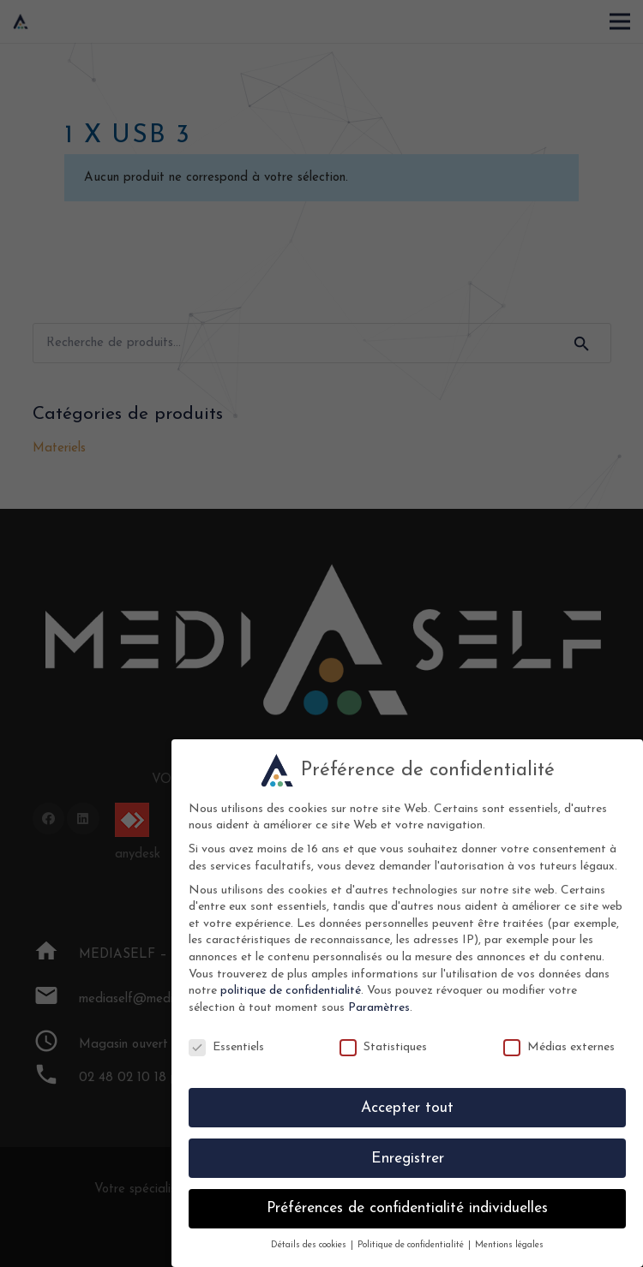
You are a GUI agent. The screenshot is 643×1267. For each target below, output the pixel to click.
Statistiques (383, 1047)
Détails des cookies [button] (310, 1245)
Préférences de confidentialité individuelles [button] (407, 1208)
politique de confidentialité (290, 990)
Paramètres (379, 1007)
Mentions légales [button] (509, 1245)
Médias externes (559, 1047)
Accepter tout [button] (407, 1108)
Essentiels (226, 1047)
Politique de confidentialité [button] (412, 1245)
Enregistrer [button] (407, 1158)
